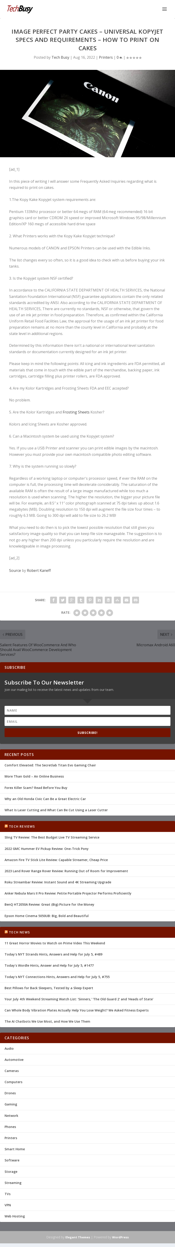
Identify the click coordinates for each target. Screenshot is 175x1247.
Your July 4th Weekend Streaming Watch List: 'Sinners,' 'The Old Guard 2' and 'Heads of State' (79, 999)
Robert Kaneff (39, 570)
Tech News (19, 932)
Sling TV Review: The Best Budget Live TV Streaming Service (52, 837)
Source (15, 570)
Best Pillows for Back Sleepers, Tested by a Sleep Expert (49, 988)
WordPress (120, 1237)
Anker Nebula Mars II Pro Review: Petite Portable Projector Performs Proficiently (68, 893)
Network (11, 1115)
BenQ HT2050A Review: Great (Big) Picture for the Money (49, 904)
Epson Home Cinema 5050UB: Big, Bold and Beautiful (47, 916)
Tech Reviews (22, 826)
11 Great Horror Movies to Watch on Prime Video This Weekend (55, 943)
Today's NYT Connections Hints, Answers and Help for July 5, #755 (57, 977)
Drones (10, 1093)
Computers (13, 1082)
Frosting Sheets (76, 412)
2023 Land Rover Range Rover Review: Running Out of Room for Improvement (66, 871)
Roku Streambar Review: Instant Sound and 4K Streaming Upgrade (58, 882)
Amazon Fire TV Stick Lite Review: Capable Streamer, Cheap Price (56, 860)
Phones (10, 1127)
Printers (106, 57)
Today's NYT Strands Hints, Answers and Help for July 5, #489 (53, 954)
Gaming (11, 1104)
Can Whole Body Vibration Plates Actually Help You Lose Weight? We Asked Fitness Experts (77, 1010)
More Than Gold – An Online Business (34, 776)
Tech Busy (60, 57)
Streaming (13, 1183)
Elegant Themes (77, 1237)
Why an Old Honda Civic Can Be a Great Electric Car (45, 799)
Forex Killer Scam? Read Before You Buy (36, 788)
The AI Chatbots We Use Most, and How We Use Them (47, 1021)
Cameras (12, 1071)
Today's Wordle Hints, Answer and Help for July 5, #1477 (49, 965)
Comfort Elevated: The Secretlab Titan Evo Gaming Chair (50, 765)
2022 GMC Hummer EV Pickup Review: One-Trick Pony (47, 849)
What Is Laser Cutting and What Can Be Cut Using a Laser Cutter (56, 810)
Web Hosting (15, 1216)
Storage (11, 1171)
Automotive (14, 1059)
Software (12, 1160)
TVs (7, 1194)
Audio (9, 1048)
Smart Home (15, 1149)
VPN (8, 1205)
